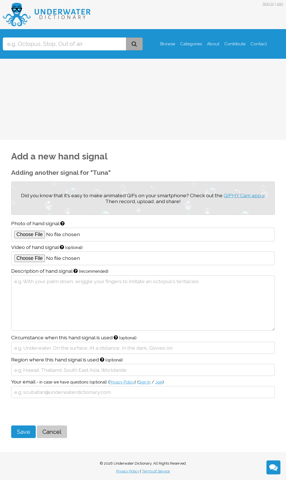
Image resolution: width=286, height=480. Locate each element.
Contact (259, 43)
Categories (191, 43)
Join (280, 4)
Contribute (235, 43)
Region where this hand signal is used (67, 360)
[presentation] (53, 412)
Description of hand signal (59, 271)
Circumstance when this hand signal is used (74, 337)
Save (23, 431)
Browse (167, 43)
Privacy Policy (122, 382)
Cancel (51, 431)
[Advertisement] (143, 101)
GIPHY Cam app (242, 195)
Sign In (268, 4)
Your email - (87, 382)
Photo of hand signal (38, 223)
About (213, 43)
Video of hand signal (47, 247)
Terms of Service (156, 471)
